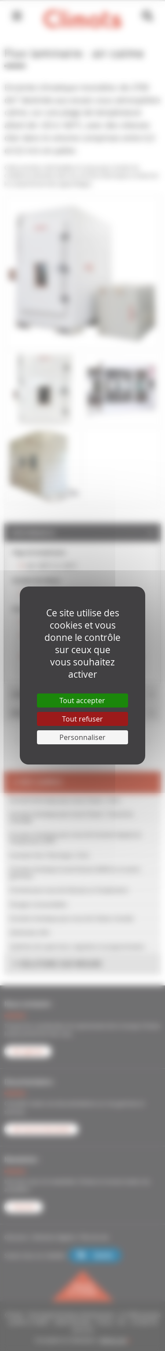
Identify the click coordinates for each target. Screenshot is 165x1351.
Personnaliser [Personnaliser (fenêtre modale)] (82, 737)
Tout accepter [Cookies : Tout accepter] (82, 700)
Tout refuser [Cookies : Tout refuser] (82, 719)
